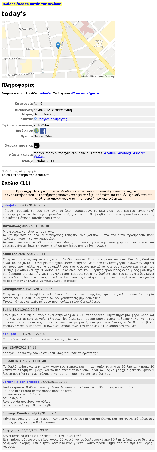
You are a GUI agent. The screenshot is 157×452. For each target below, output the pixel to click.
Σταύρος (9, 334)
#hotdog (124, 153)
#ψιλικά (40, 156)
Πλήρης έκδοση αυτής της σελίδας (32, 4)
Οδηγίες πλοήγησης (50, 119)
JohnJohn (9, 205)
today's (44, 93)
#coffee (110, 153)
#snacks (139, 153)
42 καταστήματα (85, 93)
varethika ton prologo (20, 382)
